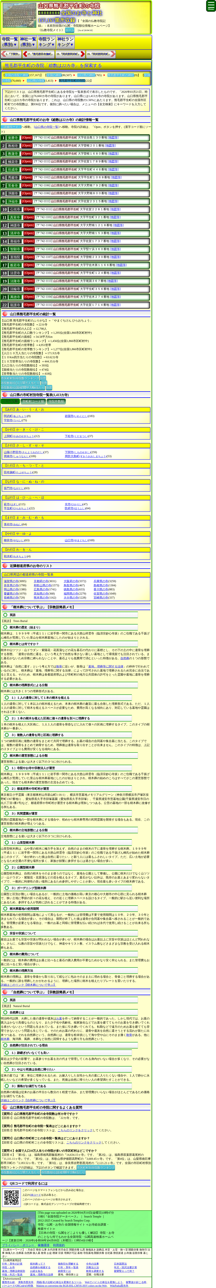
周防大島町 (86, 456)
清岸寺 (15, 233)
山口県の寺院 (36, 80)
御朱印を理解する (68, 1263)
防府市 (75, 508)
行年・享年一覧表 (68, 1267)
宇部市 (13, 420)
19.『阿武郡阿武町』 (68, 54)
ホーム (69, 30)
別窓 (43, 378)
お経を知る (36, 1271)
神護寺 (15, 225)
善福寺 (15, 241)
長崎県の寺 (11, 597)
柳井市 (14, 540)
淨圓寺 (13, 193)
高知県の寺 (41, 593)
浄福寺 (13, 201)
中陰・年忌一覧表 (12, 1274)
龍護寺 (15, 305)
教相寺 (13, 146)
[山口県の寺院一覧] (46, 126)
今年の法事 (92, 1263)
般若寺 (15, 265)
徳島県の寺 (71, 589)
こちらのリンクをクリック (75, 1130)
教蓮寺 (13, 153)
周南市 (17, 456)
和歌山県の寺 (42, 585)
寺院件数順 (56, 401)
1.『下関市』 (13, 54)
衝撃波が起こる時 (136, 1282)
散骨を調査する (95, 1271)
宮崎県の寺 (101, 597)
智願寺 (15, 249)
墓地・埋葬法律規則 (13, 1271)
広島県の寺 (41, 589)
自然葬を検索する (40, 1267)
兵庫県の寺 (101, 581)
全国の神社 (54, 75)
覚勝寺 (13, 138)
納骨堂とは (64, 1271)
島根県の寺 (101, 585)
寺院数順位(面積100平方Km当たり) (23, 387)
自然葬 (124, 658)
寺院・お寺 (8, 1267)
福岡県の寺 (71, 593)
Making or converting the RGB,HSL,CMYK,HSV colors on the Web (71, 1285)
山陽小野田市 (23, 452)
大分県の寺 (71, 597)
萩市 (11, 504)
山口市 (76, 540)
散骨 (59, 666)
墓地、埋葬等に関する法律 (105, 666)
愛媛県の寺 (11, 593)
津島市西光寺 (25, 1282)
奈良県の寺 (11, 585)
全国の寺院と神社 (16, 75)
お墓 (59, 1018)
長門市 (14, 488)
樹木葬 (5, 1038)
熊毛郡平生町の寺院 (72, 80)
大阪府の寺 (71, 581)
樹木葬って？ (37, 1263)
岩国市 (76, 416)
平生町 (17, 508)
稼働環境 (43, 1245)
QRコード (35, 1195)
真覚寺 (15, 217)
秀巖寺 (13, 177)
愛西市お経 (8, 1282)
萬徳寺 (15, 297)
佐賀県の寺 (101, 593)
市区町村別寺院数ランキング (20, 378)
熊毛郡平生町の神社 (121, 75)
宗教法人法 (92, 1267)
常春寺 (13, 185)
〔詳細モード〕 (11, 126)
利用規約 (59, 1245)
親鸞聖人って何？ (124, 1271)
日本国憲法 (120, 1263)
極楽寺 (13, 161)
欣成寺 (13, 169)
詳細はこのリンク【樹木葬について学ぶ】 (28, 984)
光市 (73, 504)
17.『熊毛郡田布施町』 (41, 54)
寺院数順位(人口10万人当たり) (20, 382)
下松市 (76, 436)
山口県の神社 (86, 75)
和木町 (15, 556)
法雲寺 (15, 273)
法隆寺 (15, 281)
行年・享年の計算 (12, 1263)
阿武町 (15, 416)
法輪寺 (15, 289)
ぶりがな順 (10, 401)
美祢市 (13, 524)
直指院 (15, 257)
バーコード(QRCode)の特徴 (17, 1285)
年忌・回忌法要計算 (125, 1267)
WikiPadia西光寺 (119, 1285)
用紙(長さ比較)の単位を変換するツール (59, 1282)
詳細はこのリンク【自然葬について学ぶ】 (28, 1100)
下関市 (77, 452)
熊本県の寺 (41, 597)
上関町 (19, 436)
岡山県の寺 (11, 589)
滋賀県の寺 (11, 581)
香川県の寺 (101, 589)
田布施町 (18, 472)
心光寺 (15, 209)
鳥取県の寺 (71, 585)
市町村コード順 (33, 401)
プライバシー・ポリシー (18, 1245)
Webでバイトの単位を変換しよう (104, 1282)
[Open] (27, 137)
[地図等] (113, 137)
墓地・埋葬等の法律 (41, 1274)
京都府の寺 (41, 581)
